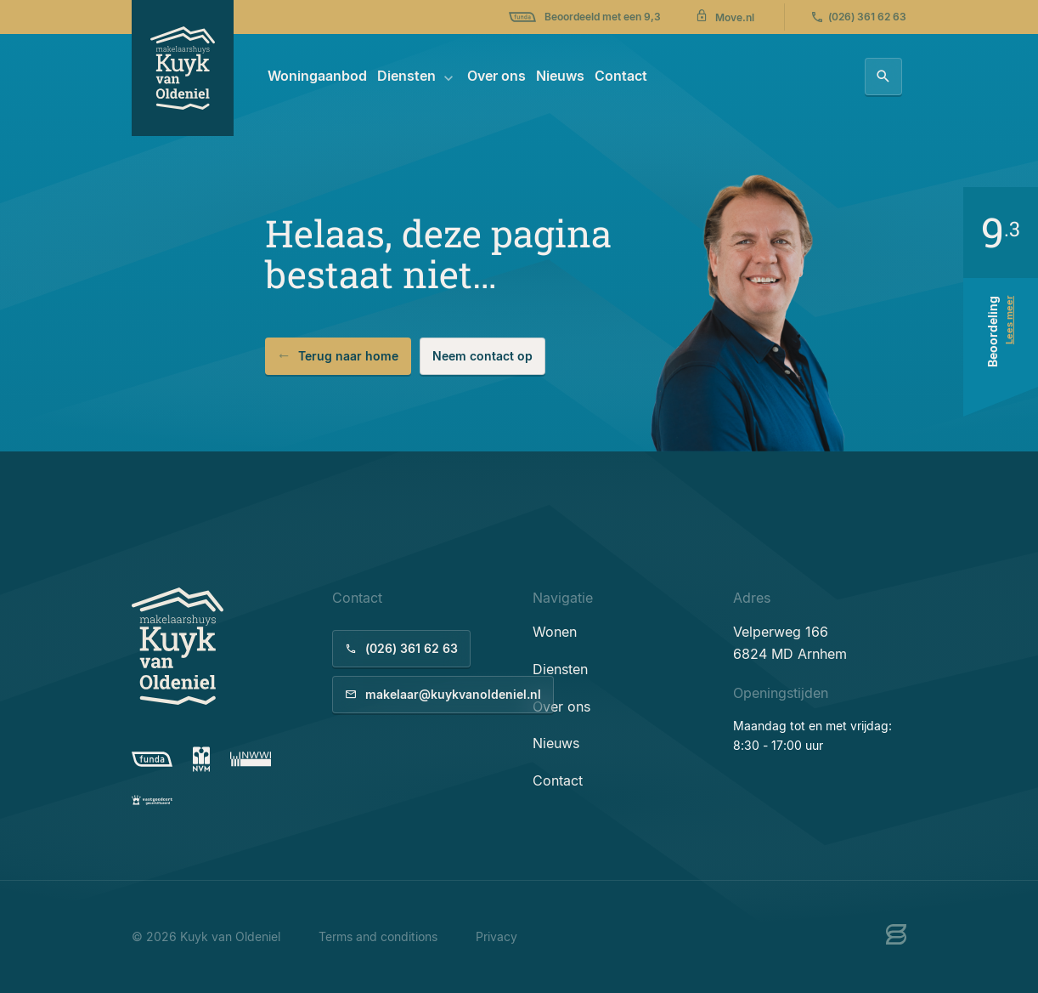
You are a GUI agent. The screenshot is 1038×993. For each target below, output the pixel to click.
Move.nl (724, 16)
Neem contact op (482, 356)
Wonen (555, 631)
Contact (621, 75)
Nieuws (560, 75)
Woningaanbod (317, 75)
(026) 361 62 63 (858, 17)
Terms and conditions (378, 936)
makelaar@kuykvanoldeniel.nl (443, 694)
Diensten (406, 75)
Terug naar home (338, 356)
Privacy (496, 936)
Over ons (496, 75)
